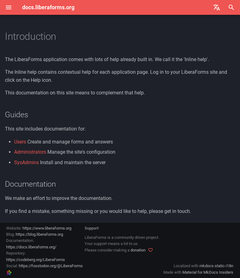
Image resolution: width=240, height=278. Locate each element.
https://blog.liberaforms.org (39, 234)
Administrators (30, 152)
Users (20, 142)
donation (138, 250)
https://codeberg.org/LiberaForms (35, 259)
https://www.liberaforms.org (46, 228)
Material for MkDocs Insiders (207, 272)
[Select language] (216, 7)
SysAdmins (26, 162)
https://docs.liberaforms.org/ (31, 247)
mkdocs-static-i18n (216, 265)
